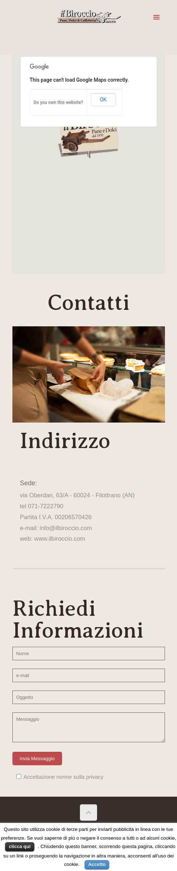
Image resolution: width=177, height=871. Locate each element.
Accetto (97, 864)
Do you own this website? (58, 102)
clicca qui (19, 846)
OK (103, 99)
